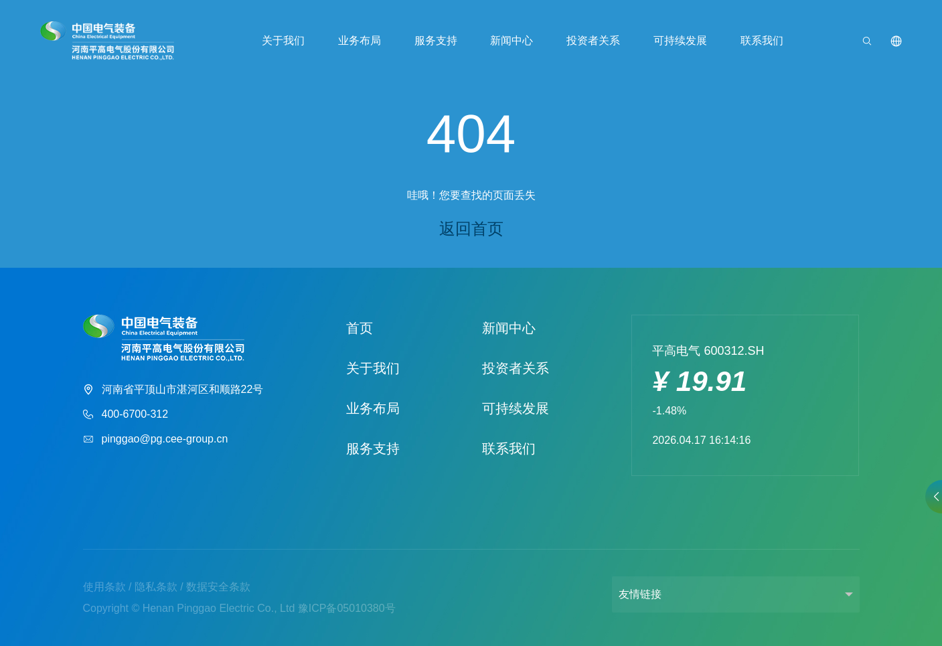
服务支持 (435, 40)
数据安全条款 (218, 586)
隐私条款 (156, 586)
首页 (359, 328)
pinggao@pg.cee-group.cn (155, 439)
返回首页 (471, 229)
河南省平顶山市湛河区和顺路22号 (173, 390)
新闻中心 (511, 40)
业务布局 (359, 40)
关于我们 (283, 40)
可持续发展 (680, 40)
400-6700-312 (126, 414)
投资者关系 (593, 40)
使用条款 (104, 586)
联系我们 (761, 40)
